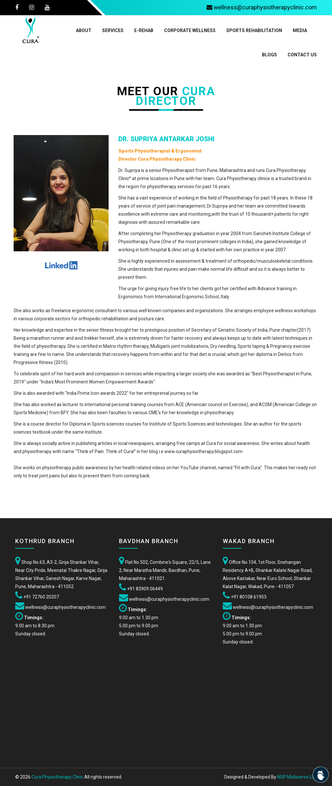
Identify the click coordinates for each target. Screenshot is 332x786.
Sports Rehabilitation (254, 30)
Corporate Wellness (190, 30)
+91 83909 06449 (144, 588)
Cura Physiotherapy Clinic (57, 777)
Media (300, 30)
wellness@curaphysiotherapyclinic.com (65, 607)
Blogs (269, 54)
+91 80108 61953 (249, 596)
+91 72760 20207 (40, 596)
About (83, 30)
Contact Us (302, 54)
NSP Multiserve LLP (297, 777)
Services (113, 30)
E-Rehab (143, 30)
